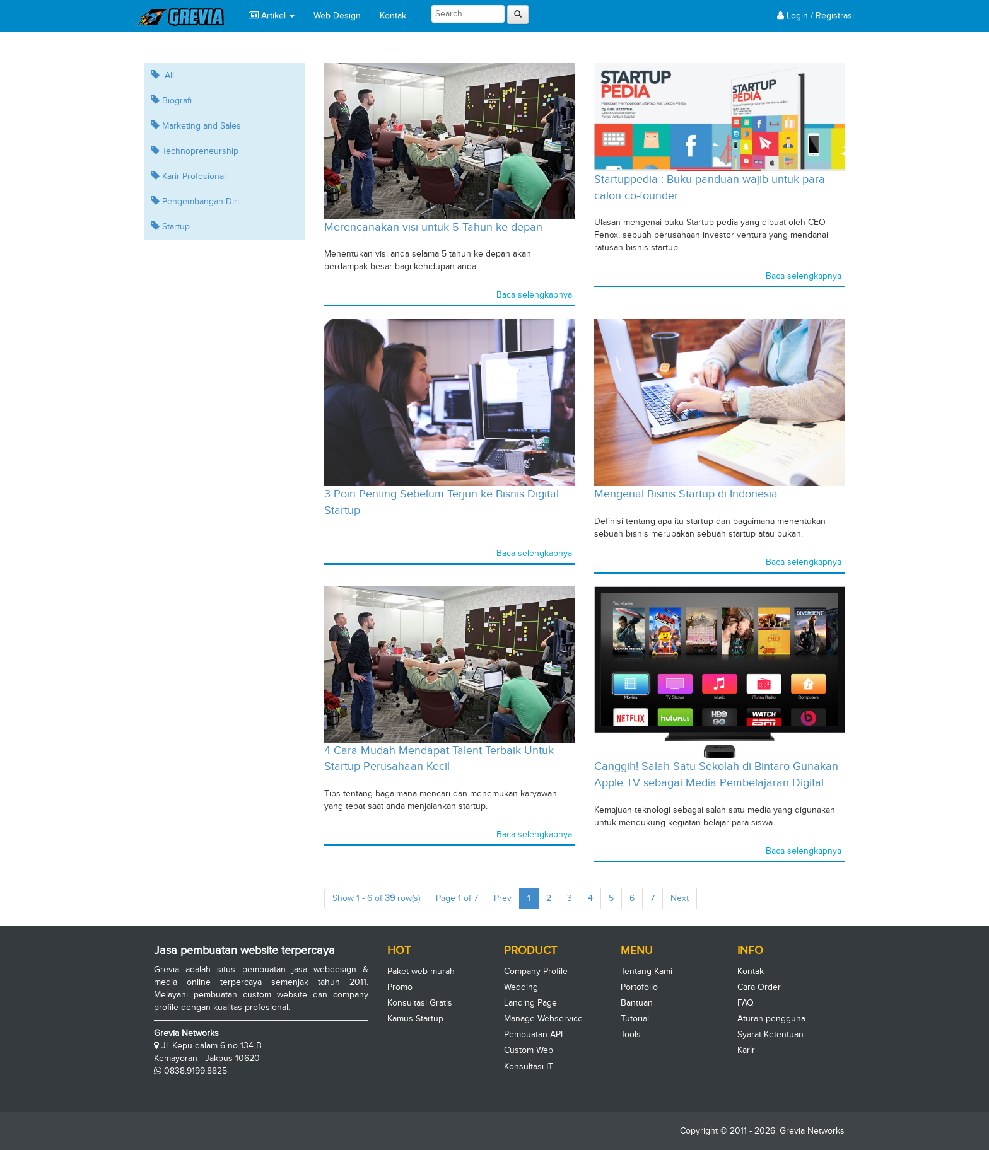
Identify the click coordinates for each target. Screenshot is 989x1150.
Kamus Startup (415, 1018)
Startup (170, 226)
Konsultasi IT (528, 1066)
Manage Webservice (543, 1018)
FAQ (745, 1003)
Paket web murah (421, 971)
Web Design (337, 15)
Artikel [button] (272, 15)
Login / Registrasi (815, 15)
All (162, 75)
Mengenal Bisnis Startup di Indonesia (686, 493)
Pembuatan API (533, 1034)
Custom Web (528, 1050)
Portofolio (639, 987)
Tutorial (635, 1018)
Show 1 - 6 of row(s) (380, 900)
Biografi (171, 100)
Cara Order (759, 987)
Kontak (393, 15)
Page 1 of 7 (461, 900)
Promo (400, 987)
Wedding (521, 987)
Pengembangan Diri (195, 201)
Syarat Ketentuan (770, 1034)
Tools (631, 1034)
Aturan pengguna (771, 1018)
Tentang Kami (646, 971)
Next (683, 897)
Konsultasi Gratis (419, 1003)
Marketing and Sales (196, 126)
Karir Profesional (188, 176)
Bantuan (637, 1003)
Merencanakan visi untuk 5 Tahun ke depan (433, 227)
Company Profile (536, 971)
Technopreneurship (194, 151)
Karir (746, 1050)
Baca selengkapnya (534, 294)
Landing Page (530, 1003)
